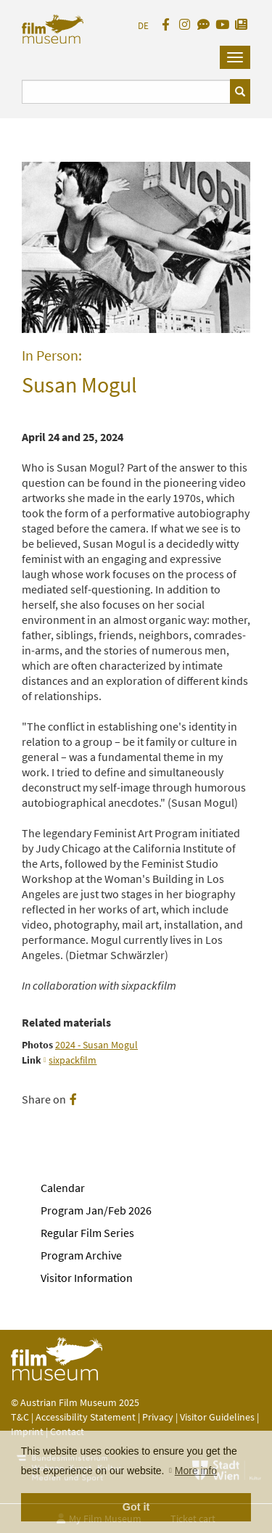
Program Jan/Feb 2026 (96, 1210)
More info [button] (196, 1470)
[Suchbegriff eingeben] (126, 92)
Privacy (157, 1416)
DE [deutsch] (143, 26)
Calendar (63, 1187)
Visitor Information (87, 1277)
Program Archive (81, 1255)
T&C (20, 1416)
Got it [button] (136, 1507)
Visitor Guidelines (218, 1416)
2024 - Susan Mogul (96, 1045)
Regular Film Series (87, 1232)
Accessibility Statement (87, 1416)
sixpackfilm (72, 1060)
